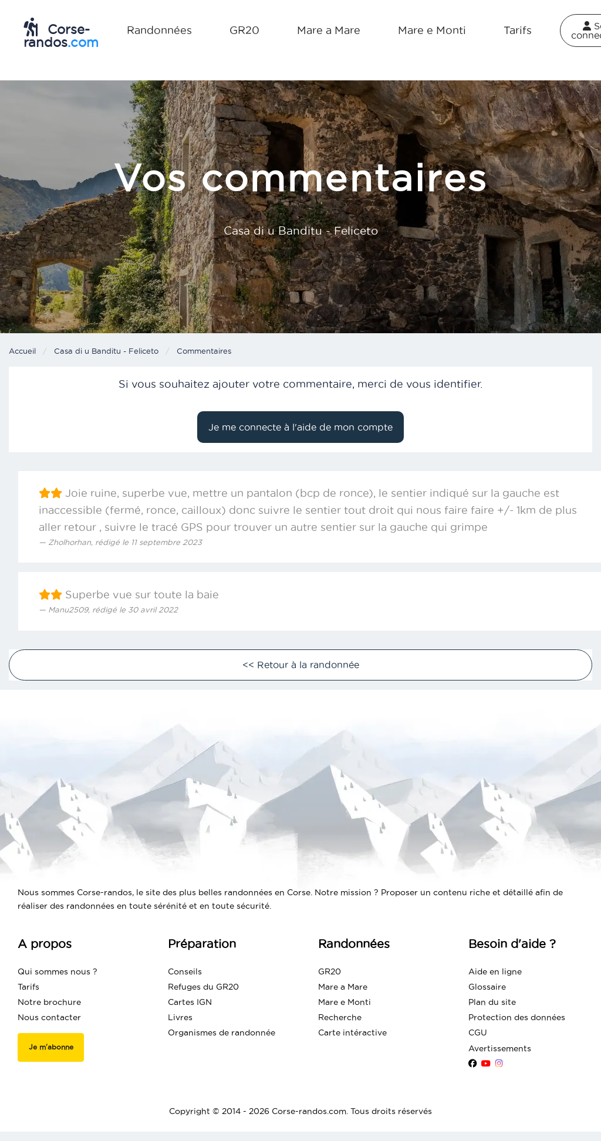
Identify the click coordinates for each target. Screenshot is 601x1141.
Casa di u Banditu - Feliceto (106, 351)
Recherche (340, 1017)
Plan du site (492, 1002)
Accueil (22, 351)
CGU (477, 1032)
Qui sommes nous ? (57, 971)
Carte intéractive (352, 1032)
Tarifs (518, 30)
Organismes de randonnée (221, 1032)
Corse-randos (61, 33)
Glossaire (487, 986)
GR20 (244, 30)
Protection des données (516, 1017)
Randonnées (159, 30)
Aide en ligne (495, 971)
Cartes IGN (190, 1002)
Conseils (185, 971)
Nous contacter (49, 1017)
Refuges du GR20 (203, 986)
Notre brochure (49, 1002)
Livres (180, 1017)
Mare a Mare (328, 30)
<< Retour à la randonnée (300, 664)
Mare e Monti (432, 30)
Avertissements (499, 1048)
